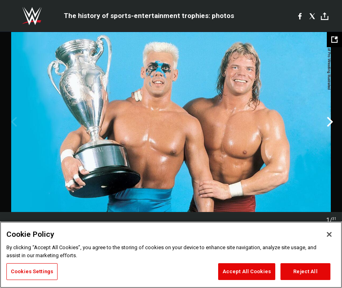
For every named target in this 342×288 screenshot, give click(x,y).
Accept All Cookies (247, 271)
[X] (312, 16)
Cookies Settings (32, 271)
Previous (13, 122)
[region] (171, 255)
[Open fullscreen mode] (334, 39)
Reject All (305, 271)
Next (329, 122)
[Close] (329, 234)
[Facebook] (300, 16)
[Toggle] (324, 16)
